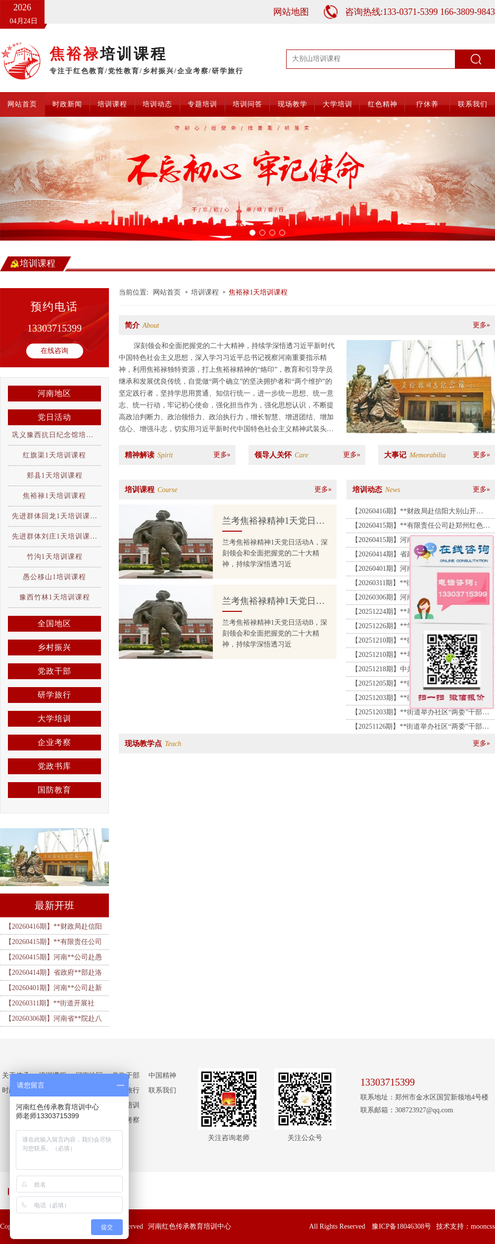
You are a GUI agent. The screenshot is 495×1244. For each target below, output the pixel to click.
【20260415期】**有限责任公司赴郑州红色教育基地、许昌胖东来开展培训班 (420, 527)
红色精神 (382, 104)
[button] (37, 179)
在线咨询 (54, 350)
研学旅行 (54, 695)
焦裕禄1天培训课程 (54, 495)
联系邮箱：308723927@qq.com (406, 1110)
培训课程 (112, 104)
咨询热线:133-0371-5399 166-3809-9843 (420, 12)
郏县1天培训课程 (55, 475)
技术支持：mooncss (465, 1226)
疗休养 (427, 104)
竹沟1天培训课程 (55, 556)
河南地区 (54, 393)
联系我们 (473, 104)
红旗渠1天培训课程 (54, 455)
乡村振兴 (54, 647)
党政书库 (54, 766)
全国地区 (54, 623)
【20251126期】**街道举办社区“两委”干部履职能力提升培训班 (420, 728)
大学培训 (337, 104)
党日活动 (54, 417)
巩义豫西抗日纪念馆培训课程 (60, 435)
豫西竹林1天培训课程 (54, 597)
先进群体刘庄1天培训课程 (55, 536)
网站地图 (291, 12)
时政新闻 (67, 104)
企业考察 (54, 742)
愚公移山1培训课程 (54, 577)
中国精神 (162, 1075)
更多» (481, 325)
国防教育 (54, 790)
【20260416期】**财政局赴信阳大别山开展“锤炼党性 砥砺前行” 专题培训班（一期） (418, 512)
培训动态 (157, 104)
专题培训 (202, 104)
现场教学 (292, 104)
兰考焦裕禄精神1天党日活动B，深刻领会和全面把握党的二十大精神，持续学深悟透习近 (274, 633)
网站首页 (22, 104)
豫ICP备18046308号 (401, 1226)
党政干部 (54, 671)
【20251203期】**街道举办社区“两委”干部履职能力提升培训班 (420, 713)
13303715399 (54, 328)
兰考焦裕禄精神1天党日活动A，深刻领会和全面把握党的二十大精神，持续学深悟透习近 (275, 553)
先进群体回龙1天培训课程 (55, 516)
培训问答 (247, 104)
